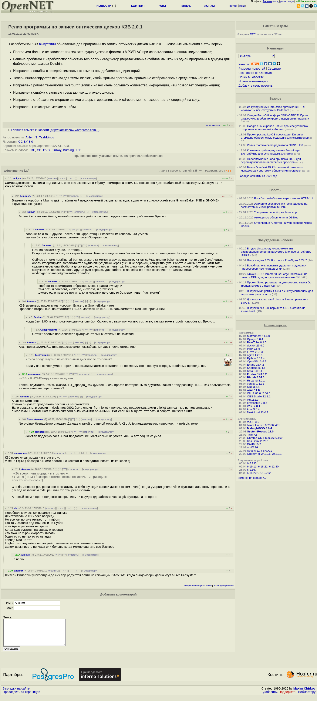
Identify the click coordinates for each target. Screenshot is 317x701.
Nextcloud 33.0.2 (257, 412)
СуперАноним (48, 329)
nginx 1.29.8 (255, 355)
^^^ (65, 196)
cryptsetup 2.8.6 (257, 402)
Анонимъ (25, 196)
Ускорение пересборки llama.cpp (275, 212)
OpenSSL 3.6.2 (256, 361)
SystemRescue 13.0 (260, 431)
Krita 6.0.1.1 (254, 371)
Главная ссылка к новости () (55, 130)
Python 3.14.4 (255, 358)
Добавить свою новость (256, 85)
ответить (52, 178)
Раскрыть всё (214, 170)
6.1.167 (251, 469)
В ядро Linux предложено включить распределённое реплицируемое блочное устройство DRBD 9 (276, 251)
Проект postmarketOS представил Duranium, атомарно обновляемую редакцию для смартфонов (275, 136)
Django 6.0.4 (255, 339)
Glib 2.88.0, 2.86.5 (258, 393)
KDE (32, 150)
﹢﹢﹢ (62, 178)
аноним (39, 229)
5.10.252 (265, 472)
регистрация (287, 1)
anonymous (20, 453)
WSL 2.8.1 (253, 406)
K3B (78, 150)
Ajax (162, 170)
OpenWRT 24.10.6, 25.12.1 (264, 453)
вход (276, 1)
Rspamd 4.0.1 (256, 380)
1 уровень (174, 170)
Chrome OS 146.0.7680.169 (265, 437)
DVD (46, 150)
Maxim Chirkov (304, 693)
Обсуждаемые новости (275, 240)
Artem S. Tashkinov (40, 137)
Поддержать (288, 697)
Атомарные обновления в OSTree (276, 217)
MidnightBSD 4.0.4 (259, 428)
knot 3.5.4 (253, 409)
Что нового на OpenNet (255, 73)
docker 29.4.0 (255, 345)
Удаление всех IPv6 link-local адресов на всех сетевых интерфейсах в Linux (274, 205)
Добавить (270, 697)
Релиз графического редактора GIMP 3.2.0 (275, 145)
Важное (275, 98)
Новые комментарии (253, 81)
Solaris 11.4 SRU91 (259, 450)
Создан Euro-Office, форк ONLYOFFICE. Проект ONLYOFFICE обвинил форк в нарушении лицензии (275, 117)
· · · (70, 178)
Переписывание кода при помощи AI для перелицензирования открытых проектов (271, 160)
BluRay (56, 150)
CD (39, 150)
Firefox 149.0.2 (257, 374)
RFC (253, 34)
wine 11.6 (253, 390)
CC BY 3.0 (25, 141)
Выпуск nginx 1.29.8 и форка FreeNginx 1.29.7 (277, 260)
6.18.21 (262, 466)
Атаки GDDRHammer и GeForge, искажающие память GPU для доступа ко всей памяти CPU (274, 275)
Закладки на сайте (16, 693)
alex (16, 508)
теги (242, 5)
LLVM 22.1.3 (255, 351)
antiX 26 (252, 447)
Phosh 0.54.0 (255, 377)
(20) (27, 170)
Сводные (274, 68)
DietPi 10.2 (254, 444)
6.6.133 (251, 463)
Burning (68, 150)
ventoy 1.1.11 (255, 383)
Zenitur (38, 317)
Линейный (190, 170)
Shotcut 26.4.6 (256, 367)
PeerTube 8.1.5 (256, 342)
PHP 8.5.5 (253, 348)
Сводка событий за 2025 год (258, 175)
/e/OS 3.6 (253, 422)
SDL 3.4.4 (253, 387)
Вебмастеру (307, 697)
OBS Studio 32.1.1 (258, 396)
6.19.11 (251, 466)
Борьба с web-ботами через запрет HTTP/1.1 (283, 198)
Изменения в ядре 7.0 (252, 477)
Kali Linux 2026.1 (258, 441)
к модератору (88, 178)
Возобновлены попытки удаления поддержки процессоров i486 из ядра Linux (273, 267)
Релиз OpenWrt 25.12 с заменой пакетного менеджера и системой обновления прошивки (272, 169)
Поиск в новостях (251, 77)
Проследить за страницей (21, 697)
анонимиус (34, 374)
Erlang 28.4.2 (255, 364)
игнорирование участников (198, 585)
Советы (275, 190)
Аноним (46, 245)
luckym (17, 178)
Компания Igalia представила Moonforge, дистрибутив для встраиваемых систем (270, 152)
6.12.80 (274, 466)
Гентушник (41, 355)
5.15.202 (252, 472)
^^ (61, 196)
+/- (201, 170)
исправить (213, 125)
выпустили (47, 44)
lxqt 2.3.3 (253, 399)
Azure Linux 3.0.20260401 (263, 425)
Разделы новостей (252, 68)
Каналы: (244, 64)
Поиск (233, 5)
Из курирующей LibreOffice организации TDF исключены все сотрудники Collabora (273, 108)
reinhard (25, 396)
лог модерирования (223, 585)
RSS (229, 170)
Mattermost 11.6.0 (258, 336)
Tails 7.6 (252, 434)
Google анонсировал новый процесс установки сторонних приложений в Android (274, 127)
